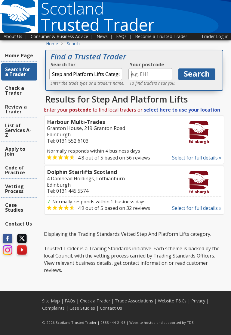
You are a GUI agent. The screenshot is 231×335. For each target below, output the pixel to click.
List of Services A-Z (18, 130)
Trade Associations (134, 301)
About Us (13, 36)
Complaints (53, 308)
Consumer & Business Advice (59, 36)
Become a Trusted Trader (161, 36)
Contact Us (18, 223)
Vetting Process (14, 188)
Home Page (19, 55)
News (102, 36)
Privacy (198, 301)
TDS (190, 322)
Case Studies (14, 207)
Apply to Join (15, 151)
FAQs (121, 36)
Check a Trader (14, 90)
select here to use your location (182, 109)
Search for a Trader (17, 71)
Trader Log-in (215, 36)
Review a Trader (16, 109)
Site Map (51, 301)
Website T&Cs (172, 301)
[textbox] (85, 74)
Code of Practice (15, 170)
